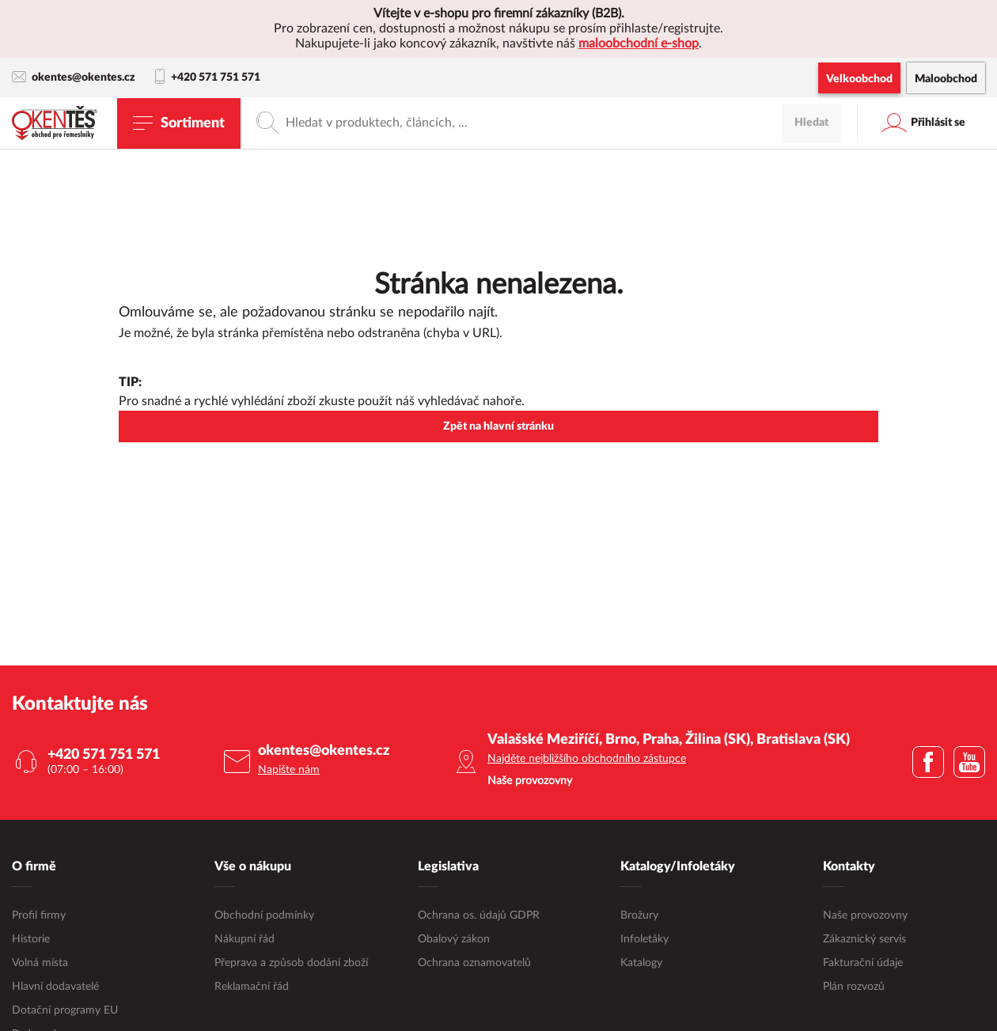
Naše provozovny (865, 915)
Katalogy (641, 962)
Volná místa (40, 962)
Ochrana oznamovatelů (474, 962)
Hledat (811, 122)
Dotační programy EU (65, 1010)
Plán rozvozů (854, 986)
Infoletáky (644, 939)
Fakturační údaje (863, 962)
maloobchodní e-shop (638, 43)
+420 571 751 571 (207, 77)
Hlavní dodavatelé (55, 986)
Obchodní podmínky (264, 915)
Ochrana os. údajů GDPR (479, 915)
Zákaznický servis (864, 939)
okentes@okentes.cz (73, 77)
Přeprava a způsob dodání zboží (291, 962)
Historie (31, 939)
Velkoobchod (859, 79)
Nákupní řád (244, 939)
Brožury (639, 915)
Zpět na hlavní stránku (498, 426)
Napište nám (289, 769)
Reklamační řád (251, 986)
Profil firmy (39, 915)
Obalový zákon (454, 939)
